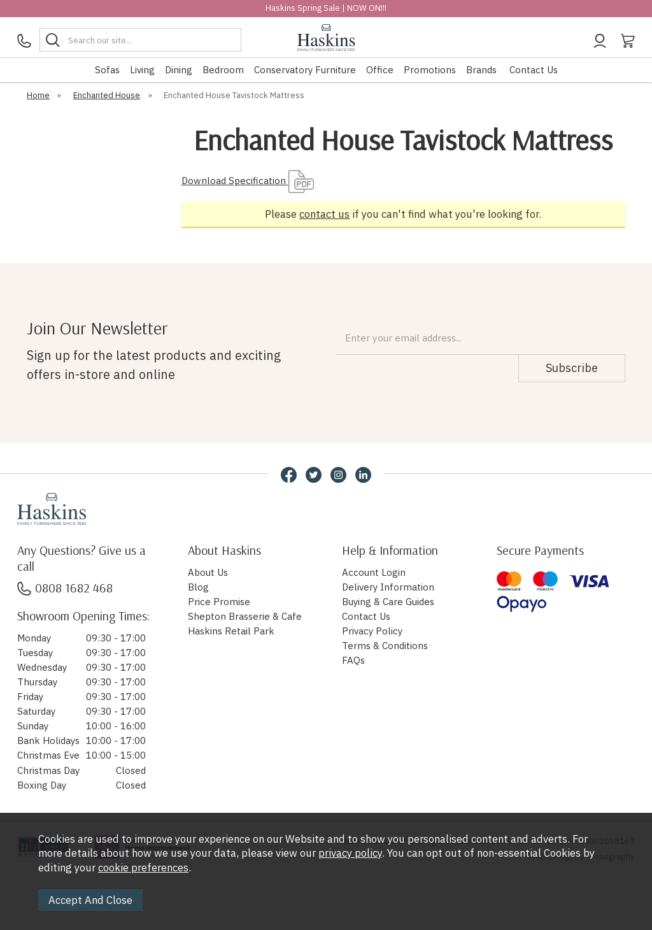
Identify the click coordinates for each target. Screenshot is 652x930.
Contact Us (533, 70)
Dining (178, 70)
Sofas (107, 70)
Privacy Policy (372, 631)
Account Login (374, 572)
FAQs (353, 660)
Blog (198, 587)
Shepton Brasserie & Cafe (245, 616)
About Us (208, 572)
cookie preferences (143, 868)
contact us (324, 214)
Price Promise (219, 602)
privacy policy (350, 853)
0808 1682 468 (65, 588)
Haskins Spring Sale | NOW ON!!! (326, 8)
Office (379, 70)
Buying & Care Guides (388, 602)
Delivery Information (388, 587)
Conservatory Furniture (305, 70)
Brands (481, 70)
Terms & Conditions (385, 646)
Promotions (430, 70)
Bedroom (223, 70)
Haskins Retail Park (231, 631)
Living (142, 70)
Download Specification (247, 181)
